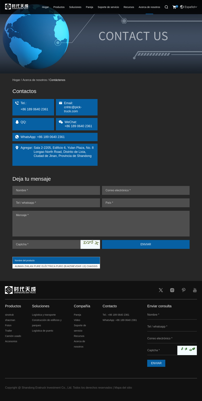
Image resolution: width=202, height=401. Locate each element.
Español (188, 7)
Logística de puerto (42, 330)
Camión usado (13, 336)
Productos (59, 7)
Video (77, 320)
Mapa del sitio (123, 387)
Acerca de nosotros (149, 7)
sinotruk (9, 314)
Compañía (82, 306)
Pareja (89, 7)
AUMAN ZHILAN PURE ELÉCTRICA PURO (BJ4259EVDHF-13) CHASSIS (56, 266)
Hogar (45, 7)
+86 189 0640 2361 (51, 137)
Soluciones (75, 7)
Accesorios (11, 341)
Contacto (110, 306)
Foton (8, 325)
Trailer (8, 330)
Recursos (129, 7)
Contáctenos (57, 79)
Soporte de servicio (108, 7)
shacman (10, 320)
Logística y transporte (44, 314)
